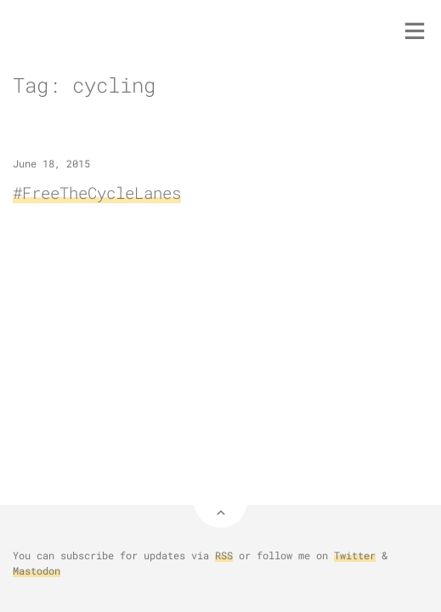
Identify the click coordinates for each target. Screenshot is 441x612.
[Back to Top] (220, 501)
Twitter (355, 555)
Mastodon (36, 570)
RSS (224, 555)
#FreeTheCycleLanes (97, 192)
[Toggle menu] (414, 30)
